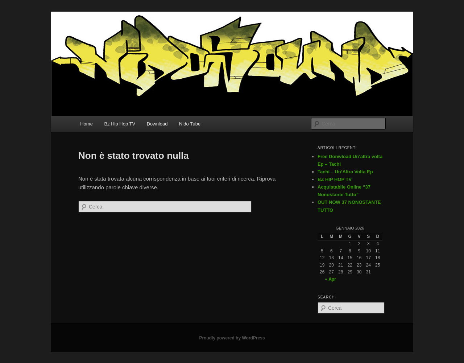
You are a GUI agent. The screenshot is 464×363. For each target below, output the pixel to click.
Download (157, 124)
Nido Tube (189, 124)
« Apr (330, 279)
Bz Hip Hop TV (119, 124)
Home (86, 124)
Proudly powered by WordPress (232, 338)
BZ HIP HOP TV (335, 179)
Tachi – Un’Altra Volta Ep (345, 171)
